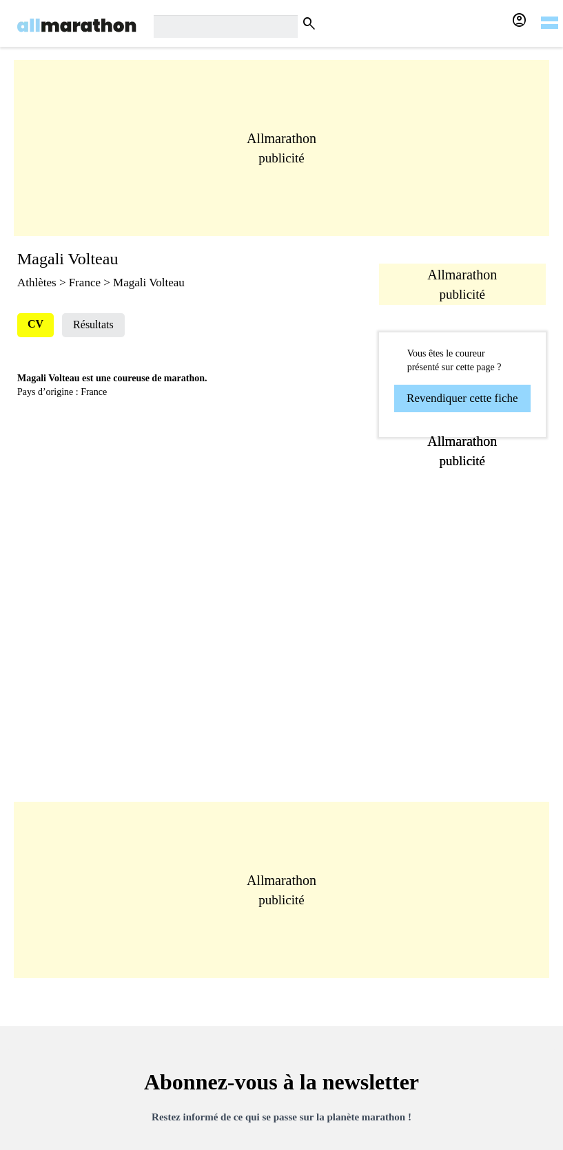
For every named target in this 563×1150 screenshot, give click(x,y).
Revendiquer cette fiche (462, 398)
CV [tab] (35, 324)
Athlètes (37, 282)
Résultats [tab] (93, 324)
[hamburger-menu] (549, 14)
